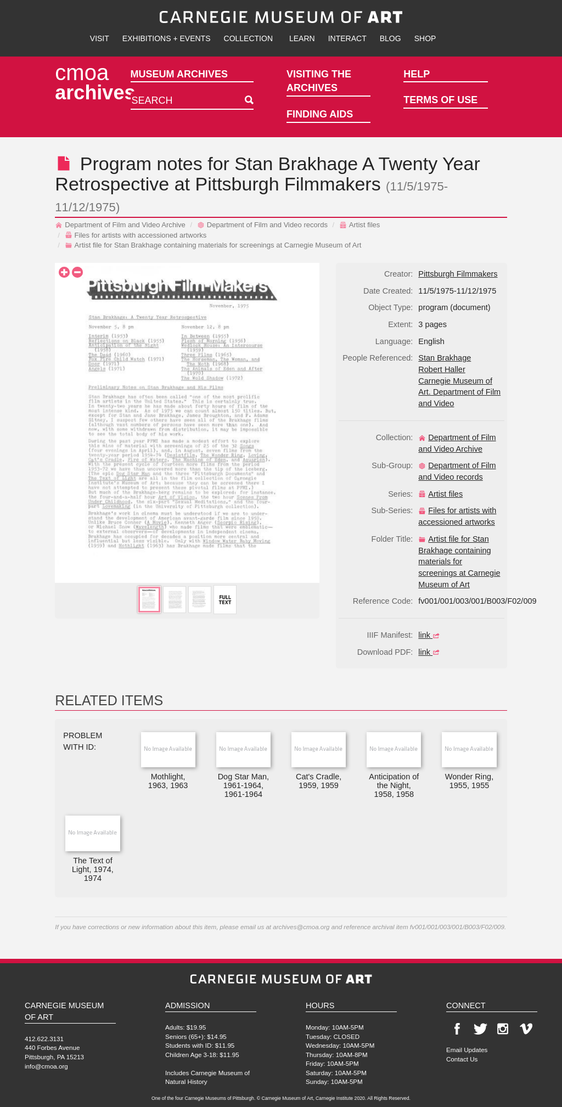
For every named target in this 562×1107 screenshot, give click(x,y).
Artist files (359, 225)
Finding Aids (319, 114)
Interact (347, 38)
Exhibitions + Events (166, 38)
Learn (302, 38)
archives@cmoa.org (301, 926)
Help (416, 74)
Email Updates (466, 1049)
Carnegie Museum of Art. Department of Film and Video (459, 392)
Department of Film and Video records (262, 225)
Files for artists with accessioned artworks (136, 235)
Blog (390, 38)
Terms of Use (440, 99)
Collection (248, 38)
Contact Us (461, 1059)
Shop (425, 38)
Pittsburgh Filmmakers (287, 183)
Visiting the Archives (318, 81)
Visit (99, 38)
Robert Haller (441, 369)
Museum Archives (179, 74)
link (430, 635)
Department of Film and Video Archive (120, 225)
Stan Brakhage (296, 163)
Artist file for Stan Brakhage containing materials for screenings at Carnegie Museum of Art (213, 245)
